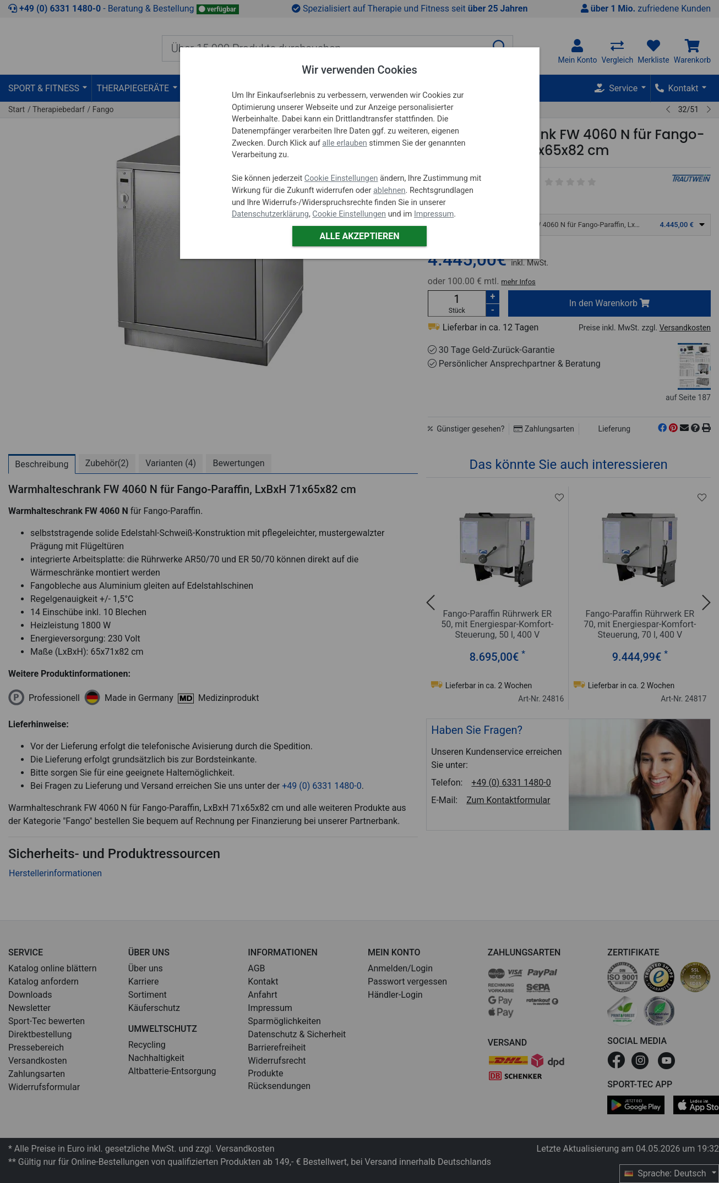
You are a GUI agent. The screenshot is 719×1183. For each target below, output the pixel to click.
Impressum (434, 214)
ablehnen (389, 190)
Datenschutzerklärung (270, 214)
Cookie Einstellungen (341, 178)
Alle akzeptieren (359, 236)
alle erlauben (344, 143)
